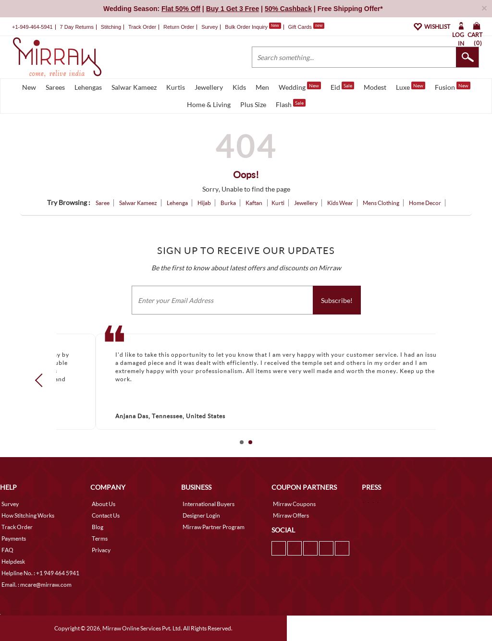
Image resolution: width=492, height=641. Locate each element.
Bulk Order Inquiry (246, 27)
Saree (103, 202)
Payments (13, 538)
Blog (97, 527)
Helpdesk (13, 561)
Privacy (101, 550)
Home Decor (425, 202)
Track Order (142, 27)
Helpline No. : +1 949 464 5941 (40, 573)
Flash (291, 104)
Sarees (55, 87)
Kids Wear (340, 202)
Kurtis (175, 87)
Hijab (204, 202)
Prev (42, 380)
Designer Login (201, 515)
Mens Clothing (381, 202)
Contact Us (106, 515)
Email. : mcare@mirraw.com (36, 584)
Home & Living (209, 104)
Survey (209, 27)
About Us (103, 504)
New (29, 87)
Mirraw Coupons (294, 504)
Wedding (300, 86)
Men (262, 87)
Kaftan (254, 202)
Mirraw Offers (291, 515)
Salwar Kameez (134, 87)
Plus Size (253, 104)
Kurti (277, 202)
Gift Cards (306, 27)
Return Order (178, 27)
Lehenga (177, 202)
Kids (239, 87)
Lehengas (88, 87)
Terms (100, 538)
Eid (342, 86)
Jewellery (209, 87)
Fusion (452, 86)
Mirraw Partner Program (214, 527)
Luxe (410, 86)
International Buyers (208, 504)
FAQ (7, 550)
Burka (228, 202)
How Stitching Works (27, 515)
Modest (375, 87)
